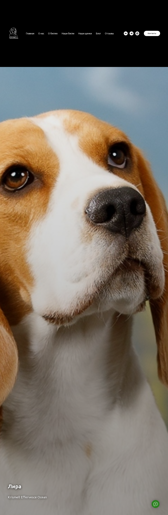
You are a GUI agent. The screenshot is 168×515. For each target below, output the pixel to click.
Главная (30, 33)
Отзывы (109, 33)
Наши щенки (85, 33)
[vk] (126, 33)
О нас (41, 33)
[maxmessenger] (137, 33)
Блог (98, 33)
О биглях (53, 33)
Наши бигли (68, 33)
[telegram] (131, 33)
